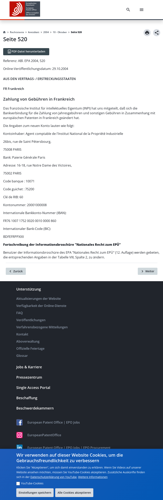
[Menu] (142, 9)
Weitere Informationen (92, 477)
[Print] (147, 32)
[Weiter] (147, 271)
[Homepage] (4, 32)
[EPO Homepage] (25, 9)
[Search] (129, 9)
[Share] (156, 32)
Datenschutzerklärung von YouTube (53, 477)
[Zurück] (16, 271)
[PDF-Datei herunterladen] (26, 51)
